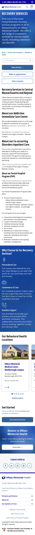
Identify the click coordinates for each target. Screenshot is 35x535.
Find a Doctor (22, 68)
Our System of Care (9, 504)
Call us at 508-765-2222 (10, 411)
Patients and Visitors (10, 496)
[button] (32, 496)
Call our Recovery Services (17, 420)
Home (3, 52)
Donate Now (21, 447)
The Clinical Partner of (17, 489)
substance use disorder (17, 126)
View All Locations (17, 398)
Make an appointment (17, 74)
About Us (5, 500)
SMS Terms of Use (17, 514)
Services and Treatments (15, 52)
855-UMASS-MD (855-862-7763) (15, 2)
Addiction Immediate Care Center (16, 132)
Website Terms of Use (17, 510)
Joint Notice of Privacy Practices (18, 518)
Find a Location (17, 81)
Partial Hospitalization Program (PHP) (18, 181)
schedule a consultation (10, 413)
